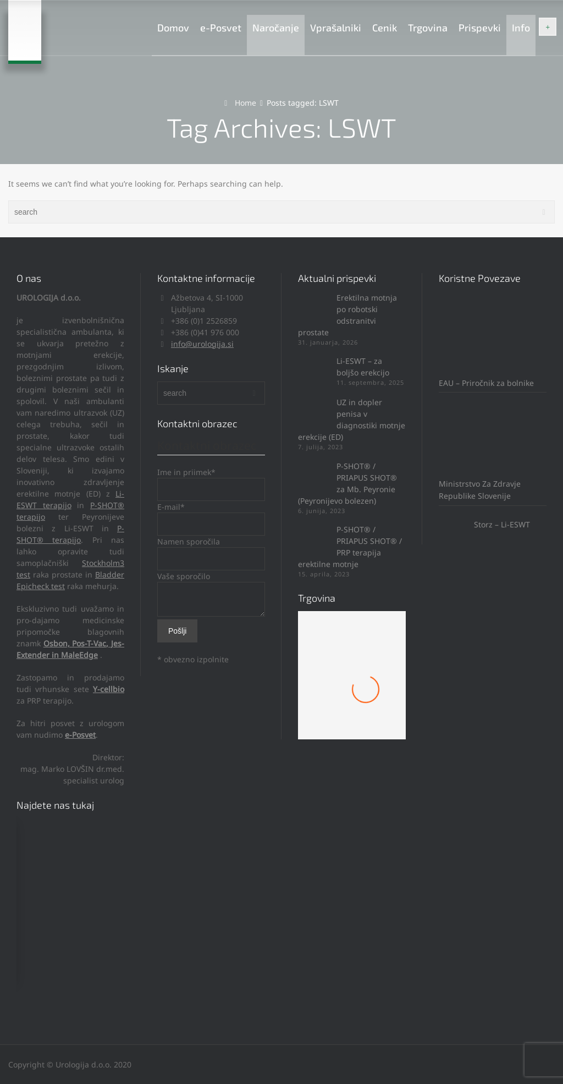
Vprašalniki (335, 27)
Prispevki (480, 27)
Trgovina (428, 27)
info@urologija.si (202, 344)
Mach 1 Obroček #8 (351, 699)
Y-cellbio (108, 689)
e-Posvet (220, 27)
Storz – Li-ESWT (484, 524)
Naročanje (275, 27)
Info (521, 27)
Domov (173, 27)
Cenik (384, 27)
